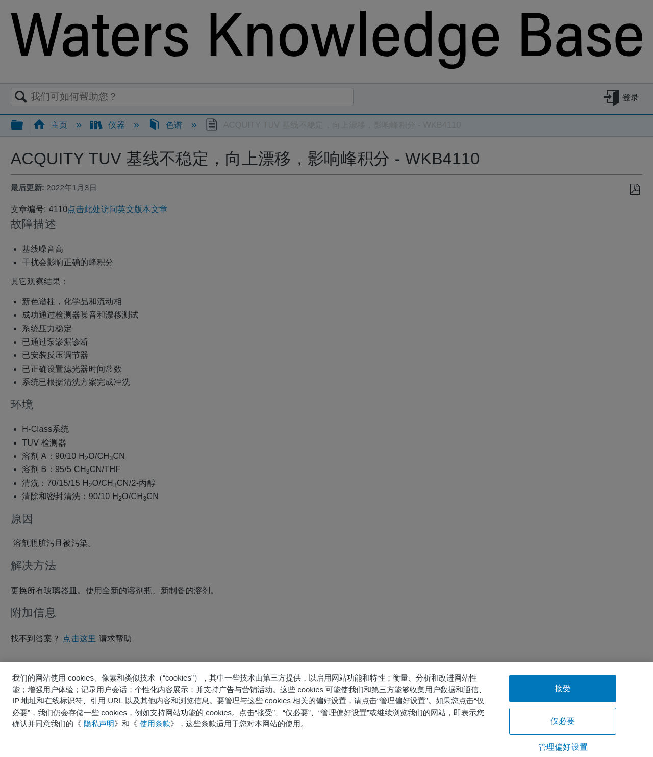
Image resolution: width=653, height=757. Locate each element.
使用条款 (155, 723)
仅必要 (562, 721)
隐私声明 (99, 723)
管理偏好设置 (563, 747)
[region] (326, 709)
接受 (563, 688)
